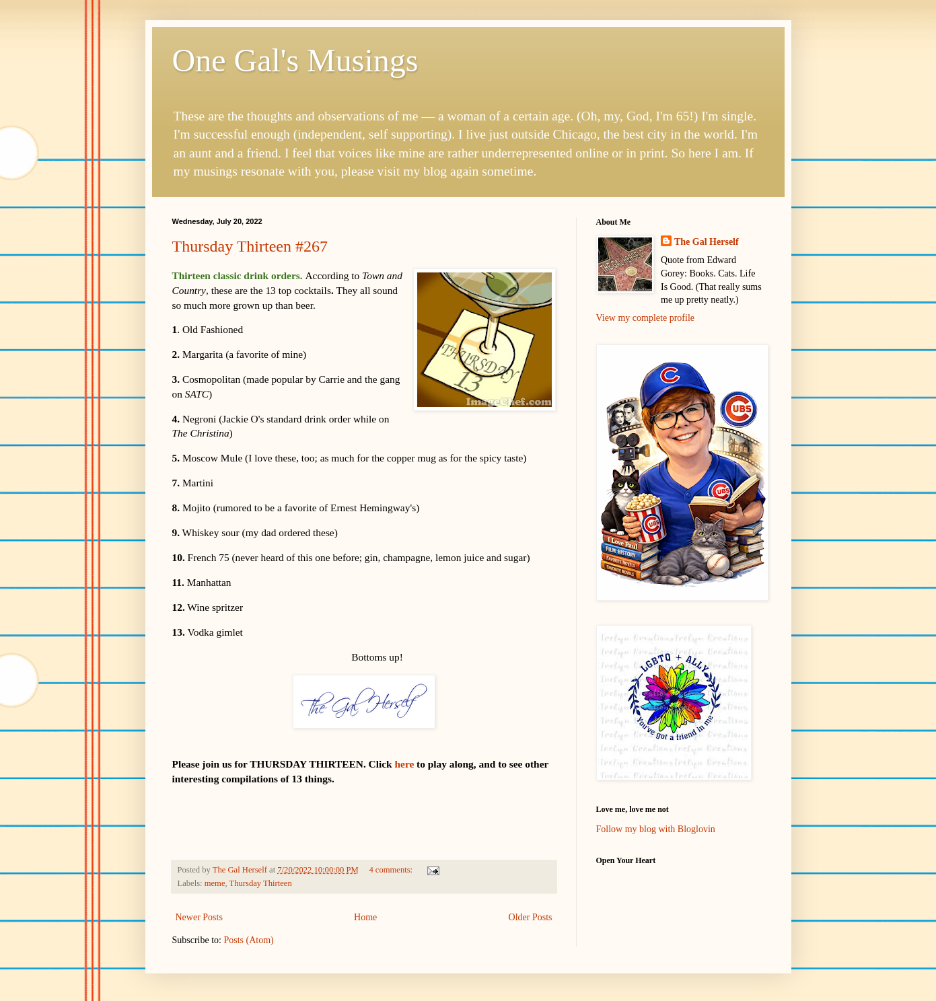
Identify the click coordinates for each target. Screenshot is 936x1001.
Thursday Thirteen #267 (250, 246)
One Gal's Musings (295, 60)
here (404, 764)
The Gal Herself (706, 242)
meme (215, 883)
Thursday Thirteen (260, 883)
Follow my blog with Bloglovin (655, 829)
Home (365, 917)
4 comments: (392, 870)
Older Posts (530, 917)
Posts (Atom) (249, 940)
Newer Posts (199, 917)
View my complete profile (645, 318)
